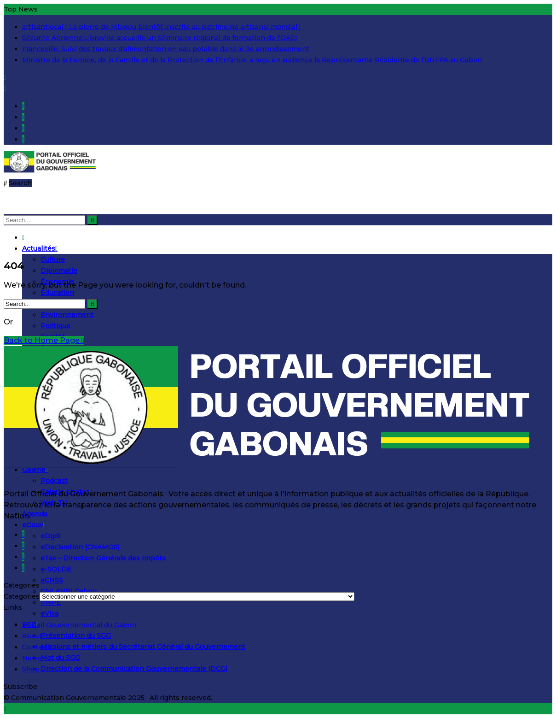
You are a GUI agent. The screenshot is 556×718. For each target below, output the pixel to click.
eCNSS (52, 580)
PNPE (51, 602)
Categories (22, 596)
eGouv (34, 525)
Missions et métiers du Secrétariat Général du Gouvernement (143, 646)
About (32, 636)
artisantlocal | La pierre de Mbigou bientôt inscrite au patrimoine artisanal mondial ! (161, 27)
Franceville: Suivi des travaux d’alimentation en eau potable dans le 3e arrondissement (165, 49)
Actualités (40, 248)
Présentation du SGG (76, 635)
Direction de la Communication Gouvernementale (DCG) (134, 669)
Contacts (37, 647)
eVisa (49, 613)
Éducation (57, 292)
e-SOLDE (57, 569)
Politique (55, 326)
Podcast (54, 481)
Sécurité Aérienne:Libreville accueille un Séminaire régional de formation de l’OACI (159, 38)
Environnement (67, 315)
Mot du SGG (60, 657)
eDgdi (50, 536)
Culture (53, 259)
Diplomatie (59, 270)
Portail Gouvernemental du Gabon (79, 625)
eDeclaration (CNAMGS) (80, 547)
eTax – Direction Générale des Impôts (103, 558)
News (31, 658)
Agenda (34, 514)
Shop (31, 669)
